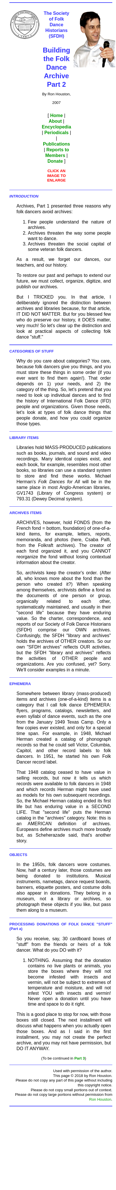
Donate (55, 161)
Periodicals (56, 132)
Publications (56, 144)
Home (56, 115)
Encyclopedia (56, 126)
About (55, 121)
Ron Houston (100, 1099)
